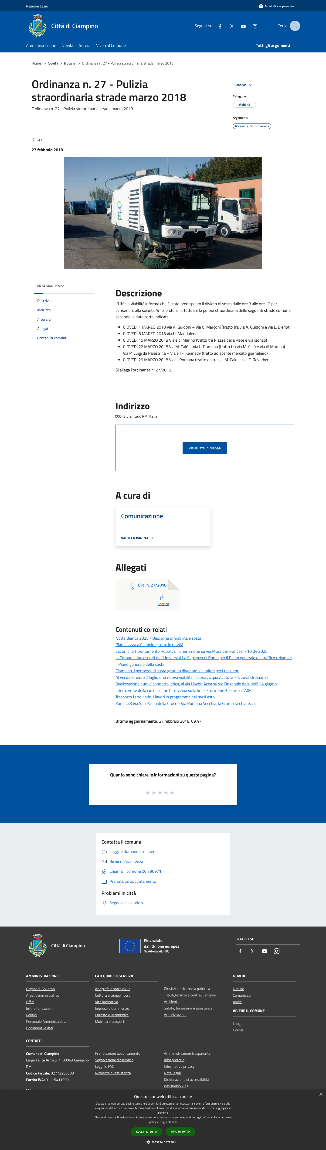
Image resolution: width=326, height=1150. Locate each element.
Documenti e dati (39, 1028)
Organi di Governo (40, 989)
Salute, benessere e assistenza (188, 1008)
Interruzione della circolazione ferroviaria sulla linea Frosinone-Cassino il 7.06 (183, 690)
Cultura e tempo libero (112, 995)
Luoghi (238, 1023)
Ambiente (171, 1001)
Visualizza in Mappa (205, 448)
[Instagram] (250, 26)
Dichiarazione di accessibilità (186, 1079)
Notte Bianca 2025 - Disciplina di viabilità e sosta (158, 638)
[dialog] (163, 1120)
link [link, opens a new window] (174, 1122)
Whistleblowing (176, 1086)
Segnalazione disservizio (114, 1060)
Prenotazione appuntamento (117, 1053)
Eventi (238, 1030)
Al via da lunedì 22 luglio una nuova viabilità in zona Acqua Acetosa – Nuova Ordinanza (191, 677)
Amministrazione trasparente (187, 1053)
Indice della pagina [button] (50, 285)
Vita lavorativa (106, 1002)
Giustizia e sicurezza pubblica (187, 988)
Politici (31, 1015)
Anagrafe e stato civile (112, 989)
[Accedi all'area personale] (276, 6)
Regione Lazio (37, 6)
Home (36, 63)
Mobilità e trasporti (110, 1021)
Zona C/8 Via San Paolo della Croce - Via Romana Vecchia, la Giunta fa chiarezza (185, 703)
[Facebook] (216, 26)
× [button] (321, 1094)
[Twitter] (227, 26)
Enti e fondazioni (39, 1008)
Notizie (69, 63)
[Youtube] (239, 26)
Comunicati (242, 995)
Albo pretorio (174, 1060)
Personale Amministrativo (46, 1021)
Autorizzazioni (175, 1014)
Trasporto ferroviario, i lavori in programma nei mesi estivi (165, 697)
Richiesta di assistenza (113, 1073)
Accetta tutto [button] (146, 1131)
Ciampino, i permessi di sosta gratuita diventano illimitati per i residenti (177, 671)
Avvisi (237, 1002)
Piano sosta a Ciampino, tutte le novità (149, 645)
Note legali (172, 1073)
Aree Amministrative (42, 995)
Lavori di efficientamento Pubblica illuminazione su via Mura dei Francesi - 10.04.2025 (191, 651)
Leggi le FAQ (105, 1066)
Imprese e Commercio (112, 1008)
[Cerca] (294, 25)
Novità (53, 63)
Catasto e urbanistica (112, 1015)
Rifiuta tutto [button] (180, 1131)
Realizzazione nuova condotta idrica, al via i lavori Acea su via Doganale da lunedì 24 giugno (196, 684)
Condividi (244, 85)
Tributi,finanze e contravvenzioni (190, 995)
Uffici (30, 1002)
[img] (84, 284)
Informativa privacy (179, 1066)
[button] (163, 1142)
